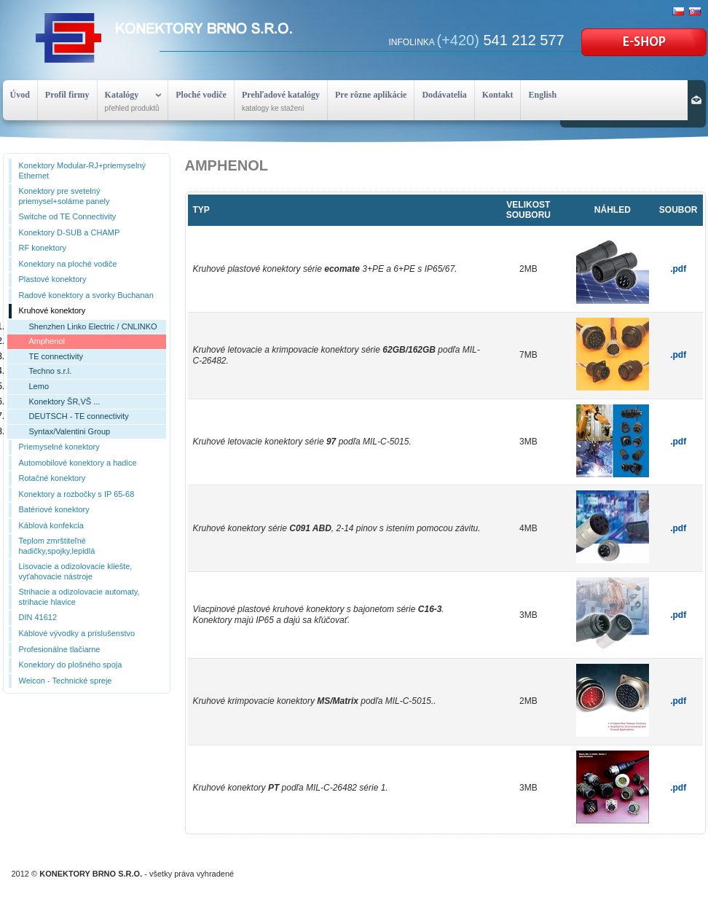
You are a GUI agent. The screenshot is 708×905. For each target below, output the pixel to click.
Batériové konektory (54, 509)
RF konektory (42, 247)
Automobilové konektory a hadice (78, 462)
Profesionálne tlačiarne (60, 649)
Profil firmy (67, 95)
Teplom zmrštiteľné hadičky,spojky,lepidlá (57, 545)
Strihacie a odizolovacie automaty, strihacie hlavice (79, 596)
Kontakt (498, 95)
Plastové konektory (53, 279)
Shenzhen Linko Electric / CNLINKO (93, 326)
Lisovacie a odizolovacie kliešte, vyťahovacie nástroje (76, 571)
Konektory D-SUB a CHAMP (69, 232)
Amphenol (47, 341)
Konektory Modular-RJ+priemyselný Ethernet (82, 170)
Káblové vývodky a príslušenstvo (77, 633)
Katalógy (122, 95)
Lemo (39, 386)
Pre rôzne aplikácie (370, 95)
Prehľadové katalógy (281, 95)
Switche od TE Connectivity (68, 216)
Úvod (20, 95)
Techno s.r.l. (50, 371)
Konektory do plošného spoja (70, 664)
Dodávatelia (444, 95)
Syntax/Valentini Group (70, 431)
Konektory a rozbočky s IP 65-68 (77, 494)
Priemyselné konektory (59, 446)
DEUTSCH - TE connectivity (79, 416)
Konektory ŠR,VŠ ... (65, 401)
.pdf (678, 269)
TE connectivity (56, 356)
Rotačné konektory (52, 478)
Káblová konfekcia (51, 525)
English (542, 95)
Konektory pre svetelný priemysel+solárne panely (64, 196)
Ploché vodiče (201, 95)
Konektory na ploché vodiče (68, 263)
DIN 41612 (38, 617)
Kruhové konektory (52, 310)
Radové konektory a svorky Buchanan (86, 295)
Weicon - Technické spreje (65, 680)
